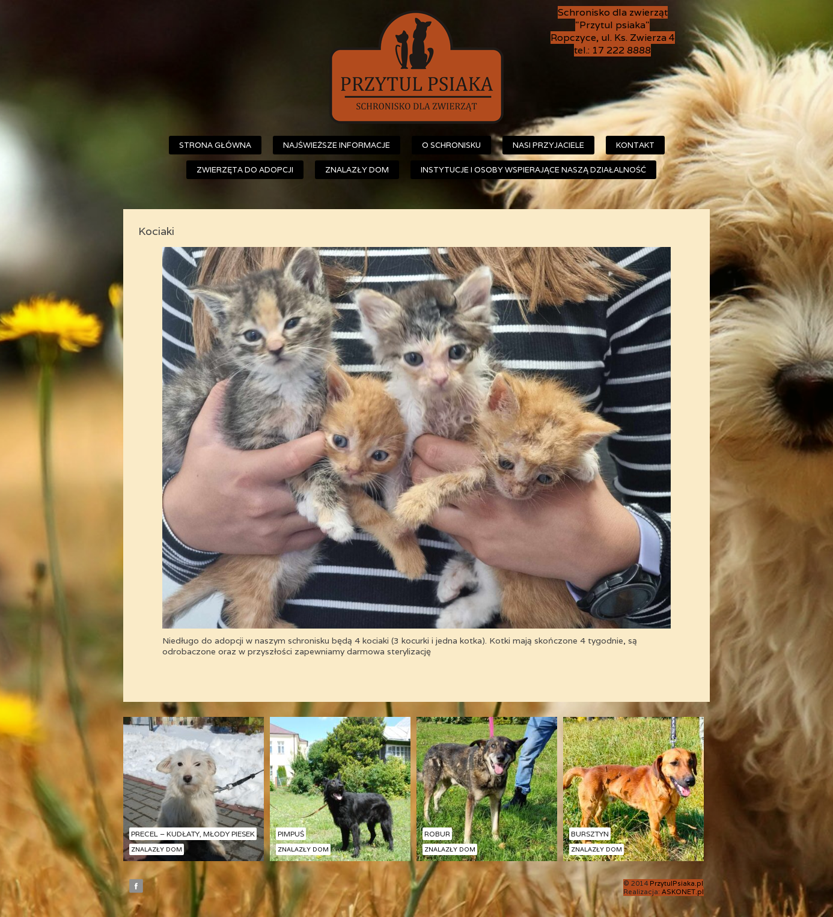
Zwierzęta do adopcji (245, 170)
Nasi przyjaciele (548, 145)
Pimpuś (291, 833)
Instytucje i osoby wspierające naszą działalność (533, 170)
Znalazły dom (357, 170)
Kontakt (635, 145)
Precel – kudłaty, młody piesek (193, 833)
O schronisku (451, 145)
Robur (437, 833)
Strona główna (215, 145)
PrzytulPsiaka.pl (676, 883)
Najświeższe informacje (336, 145)
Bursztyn (590, 833)
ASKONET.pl (683, 892)
